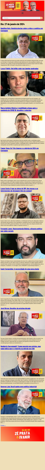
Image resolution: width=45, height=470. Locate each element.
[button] (22, 13)
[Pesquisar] (41, 18)
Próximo (3, 425)
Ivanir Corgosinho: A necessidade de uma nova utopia (20, 269)
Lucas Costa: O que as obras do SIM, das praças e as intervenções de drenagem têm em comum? (19, 189)
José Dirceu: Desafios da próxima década (15, 308)
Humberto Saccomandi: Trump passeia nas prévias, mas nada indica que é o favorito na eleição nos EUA (21, 347)
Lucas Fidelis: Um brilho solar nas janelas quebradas (19, 68)
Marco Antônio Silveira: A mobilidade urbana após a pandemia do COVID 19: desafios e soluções (19, 109)
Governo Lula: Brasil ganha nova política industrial (19, 386)
